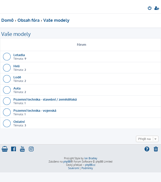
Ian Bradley (90, 158)
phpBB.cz (90, 164)
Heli (16, 66)
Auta (17, 88)
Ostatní (19, 121)
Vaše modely (16, 34)
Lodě (17, 77)
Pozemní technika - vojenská (34, 110)
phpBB (67, 161)
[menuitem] (150, 9)
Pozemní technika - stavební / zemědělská (45, 99)
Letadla (19, 55)
